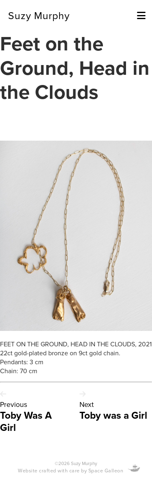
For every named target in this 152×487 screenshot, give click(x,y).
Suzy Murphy (39, 15)
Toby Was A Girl (26, 421)
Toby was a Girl (113, 415)
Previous (13, 404)
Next (86, 404)
